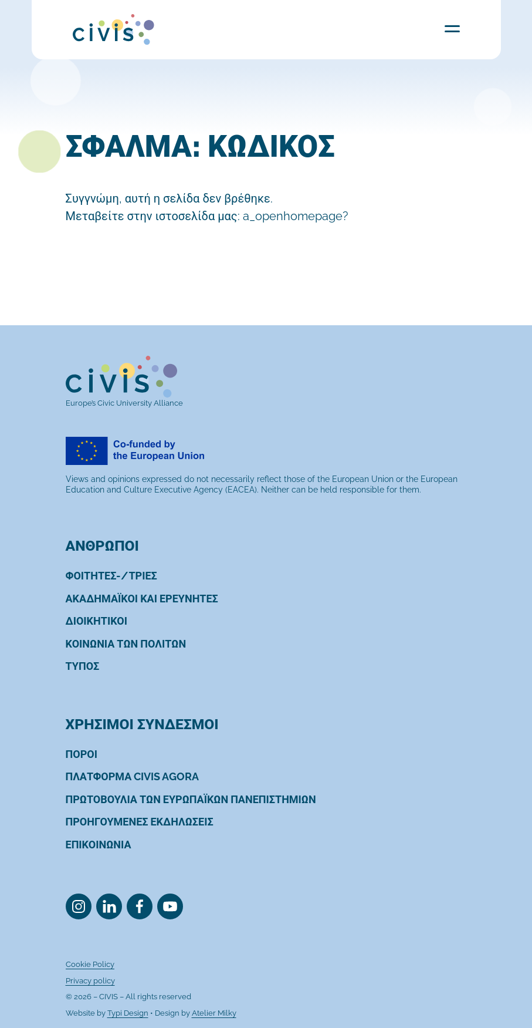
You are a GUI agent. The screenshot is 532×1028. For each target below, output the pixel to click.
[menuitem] (111, 575)
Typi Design (127, 1013)
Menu (452, 28)
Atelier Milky (214, 1013)
